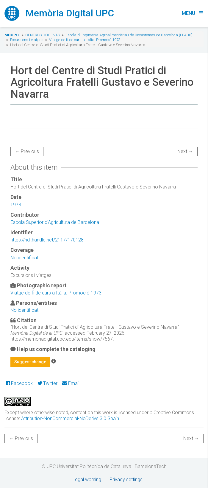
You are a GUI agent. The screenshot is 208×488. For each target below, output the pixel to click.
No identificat (24, 258)
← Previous (27, 151)
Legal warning (87, 479)
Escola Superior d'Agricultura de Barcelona (54, 222)
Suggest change (30, 361)
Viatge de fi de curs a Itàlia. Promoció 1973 (85, 40)
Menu (193, 13)
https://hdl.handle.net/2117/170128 (47, 240)
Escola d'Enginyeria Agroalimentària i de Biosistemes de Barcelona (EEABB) (129, 35)
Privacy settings (126, 479)
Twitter (47, 383)
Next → (185, 151)
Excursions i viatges (26, 40)
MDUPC (11, 35)
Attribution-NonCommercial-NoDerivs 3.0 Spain (70, 418)
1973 (15, 205)
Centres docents (42, 35)
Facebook (19, 383)
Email (70, 383)
